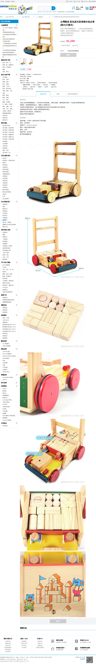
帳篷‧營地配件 (7, 276)
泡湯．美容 (6, 150)
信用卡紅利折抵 (65, 45)
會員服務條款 (8, 647)
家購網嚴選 (6, 395)
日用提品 (4, 423)
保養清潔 (5, 185)
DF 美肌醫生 (6, 343)
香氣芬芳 (5, 237)
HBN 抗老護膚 (6, 346)
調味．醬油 (6, 95)
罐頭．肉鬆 (6, 97)
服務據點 (7, 1)
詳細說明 (82, 659)
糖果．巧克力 (6, 86)
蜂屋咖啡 (5, 418)
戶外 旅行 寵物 (5, 262)
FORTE (5, 379)
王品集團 (5, 143)
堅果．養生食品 (7, 88)
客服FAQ (40, 643)
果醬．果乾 (6, 81)
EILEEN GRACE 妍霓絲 (9, 356)
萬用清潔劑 (6, 169)
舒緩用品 (5, 297)
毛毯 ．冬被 (6, 318)
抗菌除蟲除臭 (6, 174)
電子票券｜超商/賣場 (8, 130)
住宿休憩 (5, 146)
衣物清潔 (5, 183)
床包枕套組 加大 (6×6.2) (9, 329)
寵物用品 (5, 211)
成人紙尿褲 (6, 198)
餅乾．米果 (6, 79)
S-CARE (69, 1)
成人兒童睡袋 (6, 265)
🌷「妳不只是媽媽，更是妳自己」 (10, 29)
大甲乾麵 (5, 411)
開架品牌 (4, 349)
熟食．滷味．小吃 (7, 106)
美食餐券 (5, 141)
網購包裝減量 (40, 647)
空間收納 (5, 217)
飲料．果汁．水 (7, 62)
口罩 (4, 196)
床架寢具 (5, 232)
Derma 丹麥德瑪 (7, 354)
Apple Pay (75, 45)
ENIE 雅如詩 (6, 358)
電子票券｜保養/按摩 (8, 139)
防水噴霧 (5, 178)
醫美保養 (4, 341)
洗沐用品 (5, 187)
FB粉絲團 (92, 1)
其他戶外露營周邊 (7, 292)
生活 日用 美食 (10, 17)
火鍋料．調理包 (7, 111)
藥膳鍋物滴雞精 (7, 113)
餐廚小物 (5, 226)
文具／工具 (6, 257)
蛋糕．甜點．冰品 (7, 90)
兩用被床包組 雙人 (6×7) (9, 327)
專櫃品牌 (4, 375)
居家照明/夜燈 (6, 248)
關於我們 (8, 645)
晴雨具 (4, 271)
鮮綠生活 (5, 397)
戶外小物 (5, 287)
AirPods (54, 11)
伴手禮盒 (5, 77)
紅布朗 (4, 409)
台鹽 (4, 365)
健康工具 (4, 295)
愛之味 (4, 393)
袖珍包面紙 (6, 171)
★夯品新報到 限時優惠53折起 (9, 35)
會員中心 (79, 9)
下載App (2, 1)
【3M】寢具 (6, 252)
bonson (5, 388)
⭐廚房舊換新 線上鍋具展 (10, 43)
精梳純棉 (5, 322)
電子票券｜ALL (7, 152)
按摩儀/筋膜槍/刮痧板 (8, 300)
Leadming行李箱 (7, 400)
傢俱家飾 (5, 241)
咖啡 (4, 69)
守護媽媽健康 (61, 11)
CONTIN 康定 (6, 351)
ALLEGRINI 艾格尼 (8, 377)
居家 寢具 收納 (5, 230)
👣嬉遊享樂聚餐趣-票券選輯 (10, 56)
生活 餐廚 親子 (26, 17)
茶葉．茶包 (6, 71)
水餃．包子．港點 (7, 108)
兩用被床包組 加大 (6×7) (9, 324)
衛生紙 (4, 158)
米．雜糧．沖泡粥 (7, 104)
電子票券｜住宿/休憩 (8, 132)
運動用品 (4, 305)
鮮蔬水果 (5, 120)
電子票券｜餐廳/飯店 (8, 134)
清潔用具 (5, 176)
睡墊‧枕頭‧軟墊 (7, 274)
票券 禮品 (4, 123)
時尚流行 (5, 215)
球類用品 (5, 307)
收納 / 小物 (5, 255)
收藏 (29, 69)
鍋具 (4, 206)
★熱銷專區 (4, 25)
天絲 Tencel (6, 320)
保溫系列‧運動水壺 (8, 285)
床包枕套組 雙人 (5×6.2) (9, 331)
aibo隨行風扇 (6, 406)
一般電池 (5, 239)
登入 (77, 7)
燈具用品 (5, 278)
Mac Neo (49, 11)
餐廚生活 (5, 208)
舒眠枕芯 (5, 336)
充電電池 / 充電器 (7, 246)
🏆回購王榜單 (6, 41)
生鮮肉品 (5, 115)
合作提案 (24, 647)
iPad (44, 11)
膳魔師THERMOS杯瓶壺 (9, 224)
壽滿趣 (4, 413)
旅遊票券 (5, 148)
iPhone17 (40, 11)
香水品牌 (4, 382)
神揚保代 (13, 1)
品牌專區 (4, 386)
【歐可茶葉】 (6, 402)
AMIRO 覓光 (6, 371)
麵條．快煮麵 (6, 102)
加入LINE (77, 1)
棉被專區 (5, 338)
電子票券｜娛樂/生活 (8, 137)
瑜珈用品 (5, 312)
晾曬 (4, 234)
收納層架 (5, 243)
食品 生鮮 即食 (5, 74)
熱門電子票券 (6, 125)
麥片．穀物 (6, 84)
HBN (4, 360)
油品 (4, 93)
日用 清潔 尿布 (5, 155)
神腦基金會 (8, 643)
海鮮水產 (5, 117)
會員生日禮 (24, 643)
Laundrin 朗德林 (7, 420)
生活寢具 (5, 213)
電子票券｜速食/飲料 (8, 128)
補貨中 (68, 55)
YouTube (84, 1)
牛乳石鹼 (5, 367)
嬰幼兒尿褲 (6, 189)
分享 (23, 69)
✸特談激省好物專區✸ (8, 52)
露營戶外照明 (6, 283)
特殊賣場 (5, 425)
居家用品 (5, 204)
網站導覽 (8, 651)
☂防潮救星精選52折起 (9, 32)
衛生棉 (4, 194)
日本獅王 (5, 369)
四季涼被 (5, 333)
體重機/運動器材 (7, 302)
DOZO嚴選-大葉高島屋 (9, 415)
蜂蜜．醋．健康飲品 (8, 65)
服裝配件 (5, 259)
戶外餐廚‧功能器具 (8, 280)
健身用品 (5, 310)
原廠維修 (40, 645)
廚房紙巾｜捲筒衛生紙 (9, 160)
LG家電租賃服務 (69, 11)
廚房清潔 (5, 165)
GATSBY (5, 404)
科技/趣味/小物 (6, 250)
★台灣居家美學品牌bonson (10, 47)
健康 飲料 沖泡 (5, 60)
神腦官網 (8, 641)
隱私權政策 (8, 649)
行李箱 (4, 267)
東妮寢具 (4, 315)
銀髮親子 (40, 17)
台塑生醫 (5, 362)
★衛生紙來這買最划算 (9, 39)
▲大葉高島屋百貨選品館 (9, 50)
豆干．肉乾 (6, 99)
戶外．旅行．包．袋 (8, 269)
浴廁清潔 (5, 167)
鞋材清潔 (5, 180)
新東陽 (4, 391)
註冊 (82, 7)
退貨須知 (40, 641)
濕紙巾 (4, 162)
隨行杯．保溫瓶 (7, 222)
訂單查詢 (24, 645)
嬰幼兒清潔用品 (7, 192)
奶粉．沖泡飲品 (7, 67)
